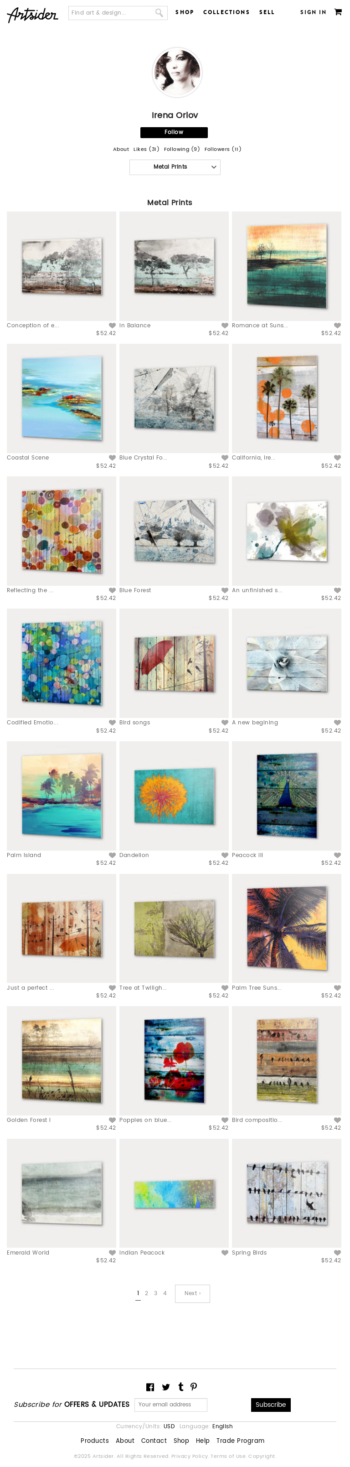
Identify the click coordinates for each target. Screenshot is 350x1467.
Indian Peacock (142, 1253)
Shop (184, 12)
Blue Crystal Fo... (143, 458)
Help (203, 1441)
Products (95, 1441)
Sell (267, 12)
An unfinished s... (257, 590)
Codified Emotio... (32, 722)
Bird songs (134, 722)
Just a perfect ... (30, 988)
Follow (174, 132)
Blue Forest (135, 590)
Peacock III (247, 855)
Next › (193, 1293)
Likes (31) (147, 150)
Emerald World (28, 1253)
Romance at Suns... (260, 325)
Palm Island (24, 855)
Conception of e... (33, 325)
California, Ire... (254, 458)
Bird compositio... (257, 1120)
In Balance (134, 325)
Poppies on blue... (145, 1120)
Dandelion (134, 855)
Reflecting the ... (30, 590)
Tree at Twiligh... (143, 988)
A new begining (255, 722)
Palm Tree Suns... (257, 988)
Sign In (313, 12)
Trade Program (240, 1441)
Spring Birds (249, 1253)
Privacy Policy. (191, 1456)
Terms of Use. (229, 1456)
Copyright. (262, 1456)
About (121, 150)
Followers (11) (223, 150)
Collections (226, 12)
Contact (154, 1441)
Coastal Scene (28, 458)
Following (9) (182, 150)
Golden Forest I (29, 1120)
